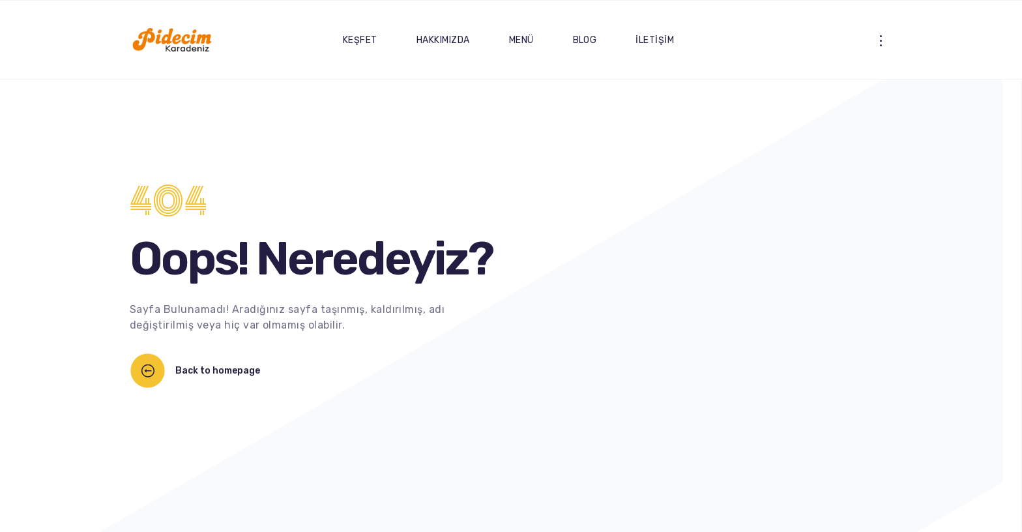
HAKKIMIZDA (443, 40)
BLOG (585, 40)
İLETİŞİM (654, 40)
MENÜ (521, 40)
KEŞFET (360, 40)
